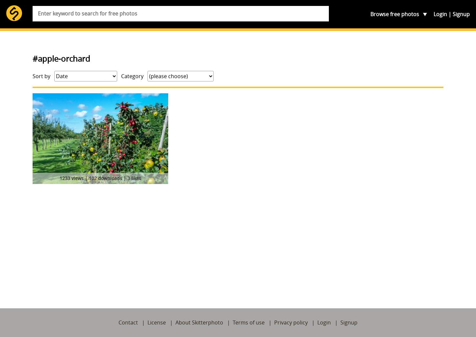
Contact (128, 322)
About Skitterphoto (199, 322)
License (156, 322)
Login (440, 14)
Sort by (41, 76)
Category (132, 76)
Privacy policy (291, 322)
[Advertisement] (238, 236)
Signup (461, 14)
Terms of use (249, 322)
